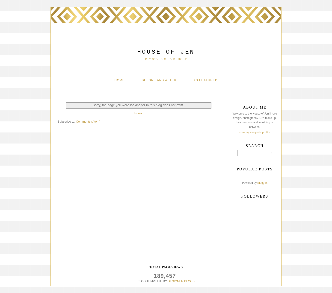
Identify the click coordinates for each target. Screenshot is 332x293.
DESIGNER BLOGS (181, 281)
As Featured (205, 80)
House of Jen (166, 52)
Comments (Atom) (88, 121)
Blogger (262, 182)
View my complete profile (254, 132)
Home (120, 80)
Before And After (159, 80)
